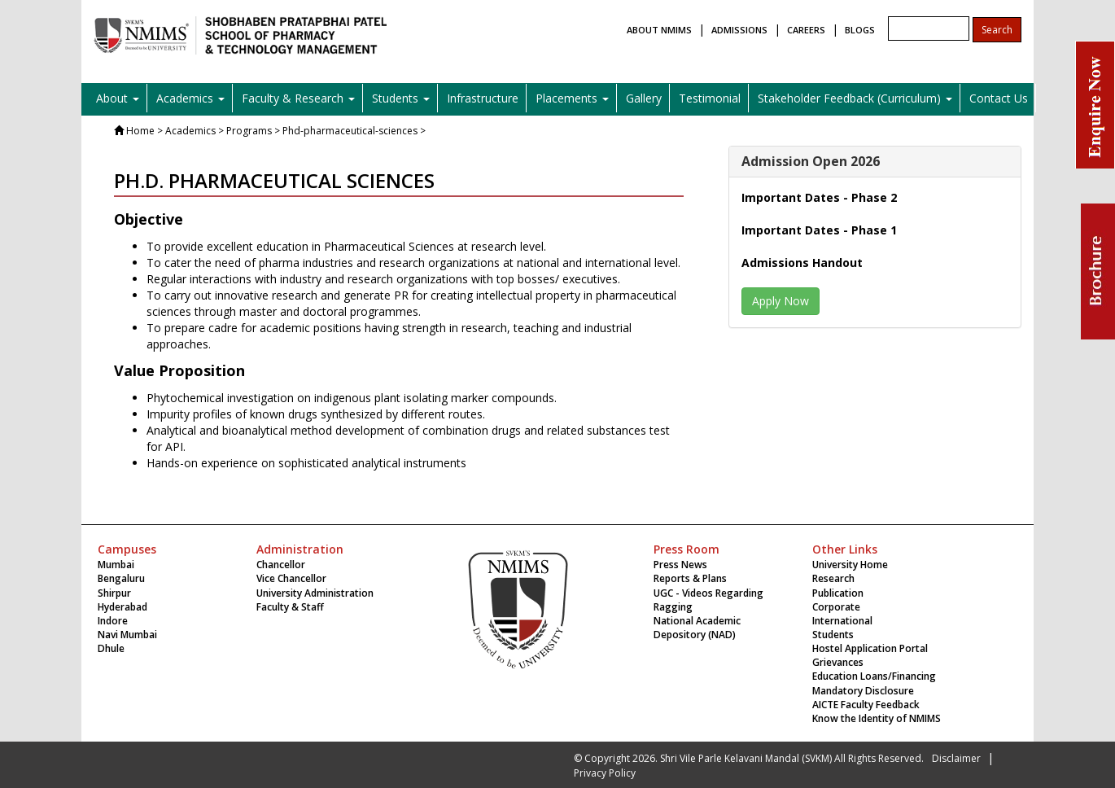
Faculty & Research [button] (298, 98)
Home (140, 131)
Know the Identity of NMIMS (876, 718)
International (842, 621)
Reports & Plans (690, 578)
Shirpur (114, 593)
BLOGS (860, 30)
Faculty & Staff (290, 607)
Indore (113, 621)
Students (833, 634)
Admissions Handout (802, 262)
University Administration (315, 593)
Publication (838, 593)
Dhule (111, 648)
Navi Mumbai (127, 634)
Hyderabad (122, 607)
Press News (680, 564)
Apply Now (780, 301)
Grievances (838, 662)
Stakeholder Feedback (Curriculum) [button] (855, 98)
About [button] (117, 98)
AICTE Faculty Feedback (866, 704)
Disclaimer (956, 758)
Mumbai (116, 564)
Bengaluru (121, 578)
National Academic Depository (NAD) (697, 627)
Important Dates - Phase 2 (819, 197)
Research (833, 578)
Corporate (836, 607)
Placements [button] (572, 98)
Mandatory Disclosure (863, 691)
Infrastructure (482, 98)
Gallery (644, 98)
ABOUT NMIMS (659, 30)
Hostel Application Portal (870, 648)
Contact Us (998, 98)
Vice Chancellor (291, 578)
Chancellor (280, 564)
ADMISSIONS (739, 30)
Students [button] (401, 98)
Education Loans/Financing (874, 676)
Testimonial (710, 98)
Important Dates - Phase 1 (819, 230)
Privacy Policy (605, 773)
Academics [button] (190, 98)
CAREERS (806, 30)
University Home (850, 564)
